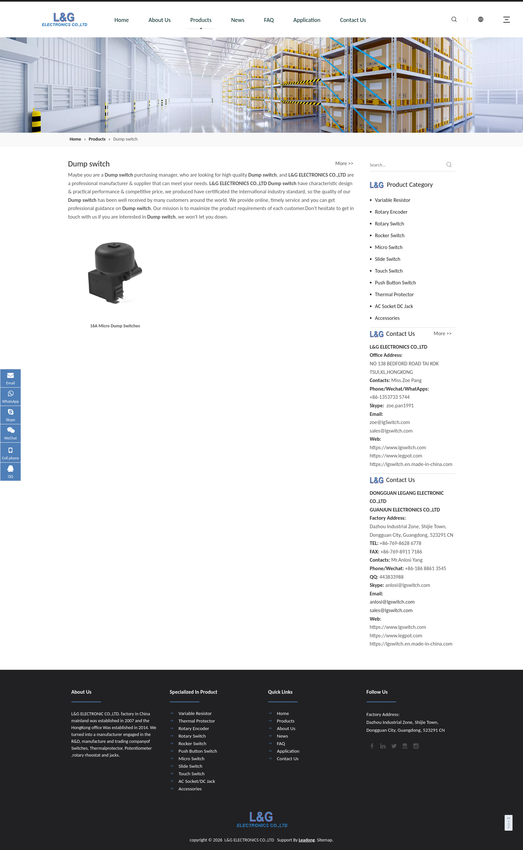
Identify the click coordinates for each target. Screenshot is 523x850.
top (509, 822)
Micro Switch (389, 247)
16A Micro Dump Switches (115, 326)
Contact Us (353, 20)
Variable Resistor (393, 200)
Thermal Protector (394, 294)
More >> (344, 163)
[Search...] (406, 165)
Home (121, 20)
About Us (160, 20)
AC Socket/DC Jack (197, 781)
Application (307, 20)
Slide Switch (387, 259)
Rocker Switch (390, 235)
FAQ (269, 20)
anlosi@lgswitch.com (392, 602)
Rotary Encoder (391, 212)
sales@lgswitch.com (391, 610)
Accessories (387, 318)
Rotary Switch (389, 224)
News (237, 20)
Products (201, 20)
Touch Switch (389, 271)
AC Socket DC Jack (394, 306)
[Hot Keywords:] (449, 165)
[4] (261, 85)
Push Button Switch (395, 283)
